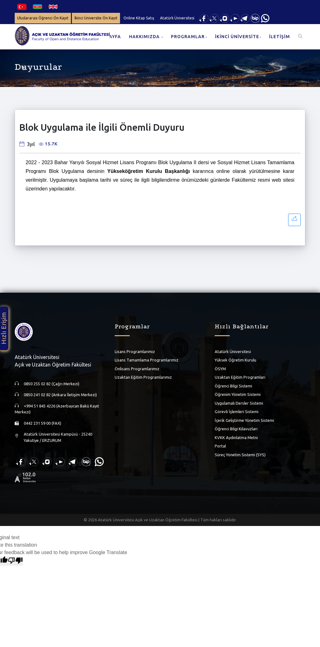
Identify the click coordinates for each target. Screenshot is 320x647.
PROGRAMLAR (188, 36)
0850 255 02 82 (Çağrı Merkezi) (51, 384)
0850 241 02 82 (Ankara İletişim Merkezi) (60, 394)
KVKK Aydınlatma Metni (236, 437)
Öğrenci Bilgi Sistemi (233, 386)
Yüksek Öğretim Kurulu (235, 360)
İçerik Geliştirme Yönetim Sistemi (244, 420)
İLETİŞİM (279, 36)
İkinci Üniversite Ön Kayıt (96, 18)
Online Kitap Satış (138, 18)
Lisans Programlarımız (135, 351)
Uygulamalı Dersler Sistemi (239, 403)
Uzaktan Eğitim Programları (240, 377)
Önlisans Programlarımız (137, 368)
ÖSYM (220, 368)
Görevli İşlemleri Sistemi (236, 411)
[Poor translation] (15, 561)
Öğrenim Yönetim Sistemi (238, 394)
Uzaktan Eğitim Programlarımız (143, 377)
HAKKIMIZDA (145, 36)
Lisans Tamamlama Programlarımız (146, 360)
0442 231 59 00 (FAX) (42, 423)
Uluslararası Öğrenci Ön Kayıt (42, 18)
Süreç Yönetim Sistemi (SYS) (240, 454)
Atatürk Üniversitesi (177, 18)
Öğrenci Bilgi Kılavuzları (236, 429)
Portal (220, 446)
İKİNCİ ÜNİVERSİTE (237, 36)
